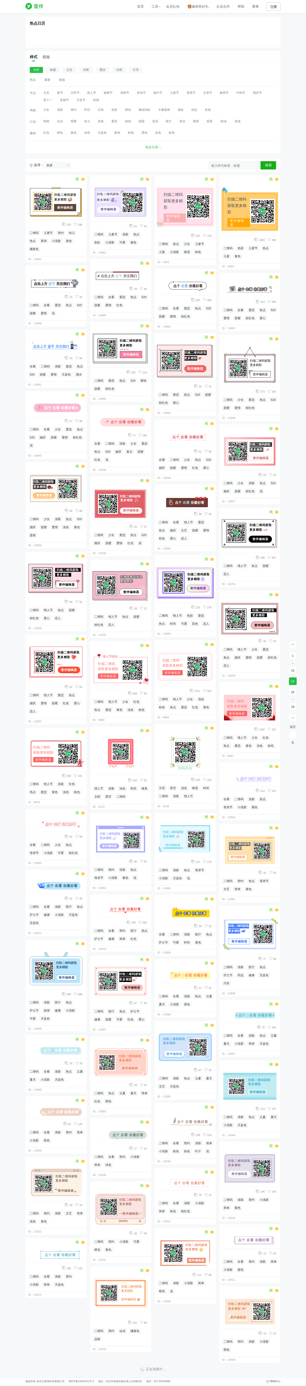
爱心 (47, 618)
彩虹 (97, 242)
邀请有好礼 (198, 6)
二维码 (34, 233)
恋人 (58, 618)
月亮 (162, 788)
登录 (255, 6)
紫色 (133, 242)
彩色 (195, 623)
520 (79, 305)
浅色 (66, 527)
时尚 (133, 788)
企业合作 (223, 6)
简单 (80, 1132)
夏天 (33, 1079)
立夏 (80, 1071)
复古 (129, 451)
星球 (44, 241)
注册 (273, 7)
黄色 (69, 241)
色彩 (190, 615)
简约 (61, 233)
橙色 (47, 1140)
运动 (122, 1331)
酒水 (79, 374)
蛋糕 (33, 535)
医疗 (69, 906)
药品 (241, 975)
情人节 (48, 610)
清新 (58, 366)
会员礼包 (173, 6)
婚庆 (43, 437)
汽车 (227, 983)
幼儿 (72, 233)
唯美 (144, 788)
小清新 (56, 241)
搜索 (268, 165)
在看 (47, 305)
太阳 (97, 796)
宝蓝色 (34, 923)
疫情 (47, 1010)
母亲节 (34, 853)
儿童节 (48, 233)
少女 (58, 429)
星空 (108, 796)
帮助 (241, 6)
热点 (33, 241)
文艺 (69, 1213)
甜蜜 (33, 313)
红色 (66, 703)
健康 (47, 914)
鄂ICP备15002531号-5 (81, 1381)
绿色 (108, 1165)
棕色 (162, 538)
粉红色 (77, 437)
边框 (97, 1339)
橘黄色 (34, 249)
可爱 (61, 853)
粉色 (77, 792)
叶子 (198, 1151)
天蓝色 (66, 374)
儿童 (162, 252)
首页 (140, 6)
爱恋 (58, 305)
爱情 (44, 313)
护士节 (34, 914)
